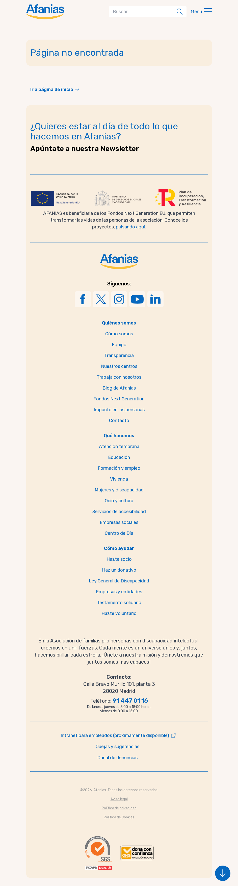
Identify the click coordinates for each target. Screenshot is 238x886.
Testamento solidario (119, 602)
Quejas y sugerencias (117, 746)
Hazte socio (119, 559)
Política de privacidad (119, 808)
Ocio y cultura (119, 501)
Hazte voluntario (119, 613)
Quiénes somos (119, 323)
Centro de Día (119, 533)
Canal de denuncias (117, 757)
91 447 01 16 (130, 700)
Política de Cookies (119, 817)
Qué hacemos (119, 435)
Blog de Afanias (119, 388)
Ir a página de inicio (51, 89)
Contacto (119, 420)
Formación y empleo (119, 468)
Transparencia (119, 355)
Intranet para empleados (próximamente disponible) (115, 735)
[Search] (144, 11)
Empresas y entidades (119, 592)
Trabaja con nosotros (119, 377)
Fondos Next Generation (119, 399)
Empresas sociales (119, 522)
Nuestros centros (119, 366)
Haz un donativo (119, 570)
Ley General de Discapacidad (119, 581)
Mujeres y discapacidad (119, 490)
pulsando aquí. (131, 227)
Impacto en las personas (119, 409)
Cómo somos (119, 334)
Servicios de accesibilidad (119, 511)
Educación (119, 457)
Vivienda (119, 479)
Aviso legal (119, 799)
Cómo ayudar (119, 548)
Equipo (119, 344)
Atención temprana (119, 446)
